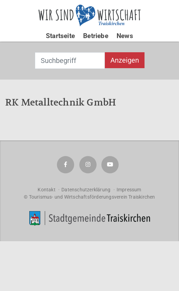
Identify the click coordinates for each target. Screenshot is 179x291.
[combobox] (70, 60)
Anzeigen (124, 60)
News (125, 36)
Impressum (129, 189)
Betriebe (95, 36)
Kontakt (46, 189)
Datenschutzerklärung (85, 189)
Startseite (60, 36)
